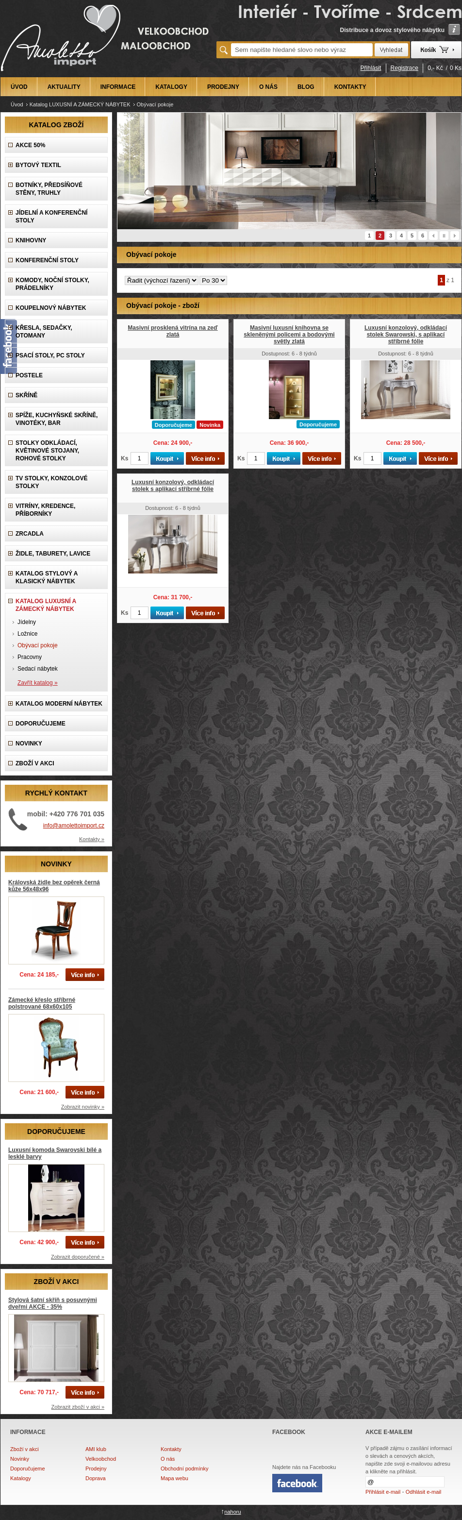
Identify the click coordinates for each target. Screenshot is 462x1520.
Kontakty (171, 1449)
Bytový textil (38, 165)
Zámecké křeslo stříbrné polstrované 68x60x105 (41, 1003)
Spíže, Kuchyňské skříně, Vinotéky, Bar (57, 419)
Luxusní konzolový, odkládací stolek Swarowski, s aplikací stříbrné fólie (405, 334)
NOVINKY (29, 743)
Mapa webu (174, 1478)
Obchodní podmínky (184, 1468)
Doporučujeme (27, 1468)
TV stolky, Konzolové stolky (51, 482)
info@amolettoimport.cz (73, 825)
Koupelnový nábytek (51, 307)
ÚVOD (19, 87)
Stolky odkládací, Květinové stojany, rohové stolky (47, 450)
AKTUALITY (64, 87)
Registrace (404, 68)
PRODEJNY (223, 87)
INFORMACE (118, 87)
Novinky (19, 1459)
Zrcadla (30, 533)
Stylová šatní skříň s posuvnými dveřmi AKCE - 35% (52, 1303)
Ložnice (27, 633)
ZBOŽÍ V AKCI (35, 763)
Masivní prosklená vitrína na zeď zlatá (172, 331)
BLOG (305, 87)
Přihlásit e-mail (382, 1492)
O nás (168, 1459)
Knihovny (31, 240)
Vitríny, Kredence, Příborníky (45, 510)
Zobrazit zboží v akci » (77, 1407)
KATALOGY (171, 87)
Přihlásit (371, 68)
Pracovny (29, 657)
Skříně (26, 395)
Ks (124, 458)
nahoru (232, 1512)
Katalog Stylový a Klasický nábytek (47, 577)
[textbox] (302, 50)
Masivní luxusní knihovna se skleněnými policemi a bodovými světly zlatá (289, 334)
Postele (29, 375)
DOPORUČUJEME (41, 723)
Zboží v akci (24, 1449)
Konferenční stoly (47, 260)
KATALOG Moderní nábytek (59, 703)
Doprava (95, 1478)
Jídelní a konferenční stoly (51, 216)
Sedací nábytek (37, 668)
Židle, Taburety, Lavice (53, 553)
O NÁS (268, 87)
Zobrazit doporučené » (77, 1257)
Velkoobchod (100, 1459)
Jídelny (26, 622)
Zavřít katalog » (37, 682)
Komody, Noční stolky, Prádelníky (52, 284)
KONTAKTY (350, 87)
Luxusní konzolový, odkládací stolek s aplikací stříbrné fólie (173, 485)
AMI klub (95, 1449)
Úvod (17, 104)
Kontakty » (91, 839)
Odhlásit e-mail (423, 1492)
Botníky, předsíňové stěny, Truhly (49, 189)
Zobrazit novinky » (82, 1107)
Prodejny (95, 1468)
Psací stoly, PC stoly (50, 355)
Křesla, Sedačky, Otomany (44, 331)
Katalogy (20, 1478)
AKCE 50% (30, 145)
